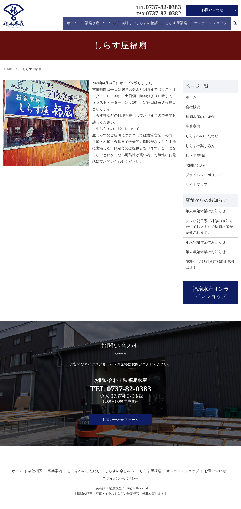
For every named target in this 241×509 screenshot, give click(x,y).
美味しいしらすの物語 (140, 25)
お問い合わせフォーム (120, 420)
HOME (7, 69)
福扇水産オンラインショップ (211, 292)
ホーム (73, 25)
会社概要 (193, 107)
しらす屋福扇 (178, 25)
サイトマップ (196, 185)
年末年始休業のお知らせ (206, 211)
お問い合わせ (212, 10)
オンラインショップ (211, 25)
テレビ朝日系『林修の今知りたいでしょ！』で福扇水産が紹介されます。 (209, 227)
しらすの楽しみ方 (200, 146)
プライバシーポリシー (204, 175)
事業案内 (193, 126)
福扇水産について (99, 25)
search (234, 25)
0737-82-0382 (127, 396)
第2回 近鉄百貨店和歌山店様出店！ (210, 264)
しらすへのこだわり (202, 136)
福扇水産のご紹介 (200, 117)
